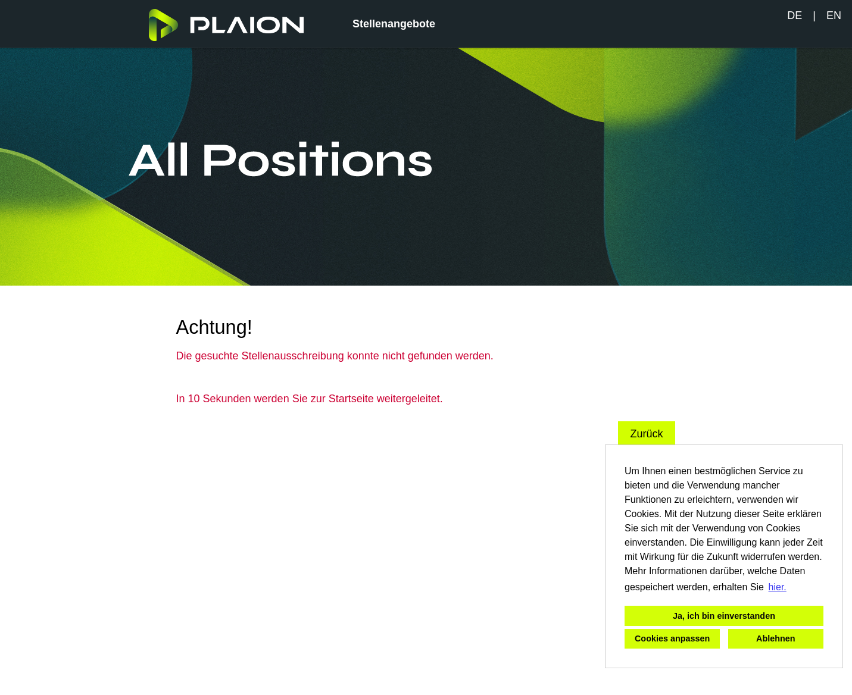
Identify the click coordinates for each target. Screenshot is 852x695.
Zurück (646, 434)
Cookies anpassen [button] (672, 638)
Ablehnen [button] (775, 638)
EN (833, 15)
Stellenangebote (393, 24)
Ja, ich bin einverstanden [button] (724, 616)
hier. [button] (778, 587)
